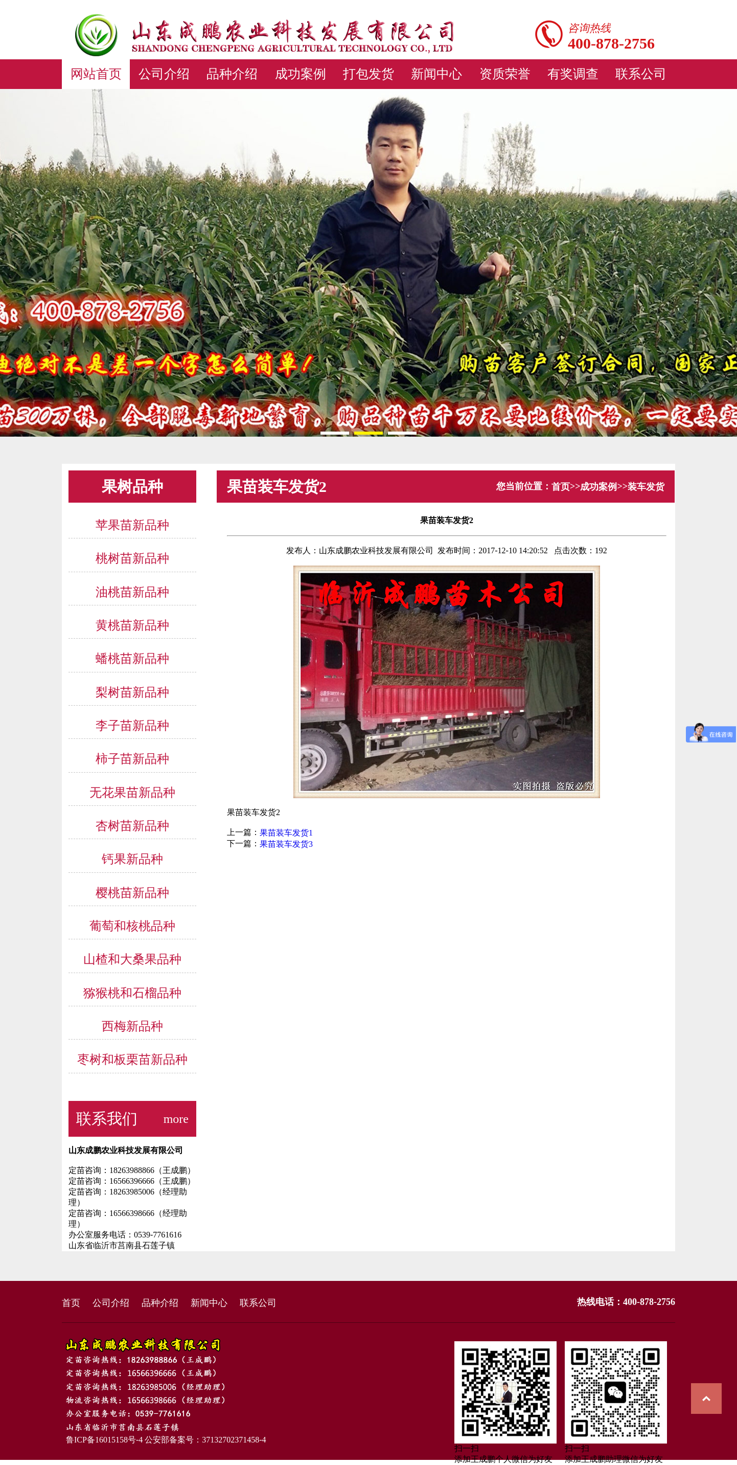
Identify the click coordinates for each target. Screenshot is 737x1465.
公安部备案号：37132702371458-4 (205, 1439)
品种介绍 (232, 74)
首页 (560, 487)
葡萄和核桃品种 (132, 926)
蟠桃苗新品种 (132, 659)
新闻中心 (436, 74)
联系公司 (640, 74)
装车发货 (646, 487)
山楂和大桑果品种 (132, 959)
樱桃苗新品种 (132, 892)
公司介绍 (164, 74)
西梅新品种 (132, 1026)
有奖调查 (572, 74)
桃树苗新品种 (132, 559)
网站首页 (96, 74)
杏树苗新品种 (132, 825)
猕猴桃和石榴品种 (132, 993)
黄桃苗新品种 (132, 625)
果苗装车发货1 (286, 832)
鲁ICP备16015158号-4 (102, 1439)
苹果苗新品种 (132, 525)
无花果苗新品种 (132, 792)
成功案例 (300, 74)
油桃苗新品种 (132, 592)
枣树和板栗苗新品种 (132, 1060)
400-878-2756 (611, 43)
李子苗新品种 (132, 725)
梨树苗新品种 (132, 692)
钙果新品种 (132, 859)
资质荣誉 (505, 74)
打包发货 (368, 74)
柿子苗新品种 (132, 759)
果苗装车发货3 (286, 844)
